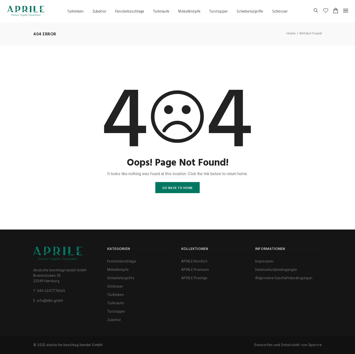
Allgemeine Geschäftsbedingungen (283, 278)
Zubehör (99, 12)
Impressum (264, 261)
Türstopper (218, 12)
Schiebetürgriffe (250, 12)
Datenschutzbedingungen (276, 270)
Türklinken (75, 12)
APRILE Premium (195, 270)
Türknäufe (161, 12)
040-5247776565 (51, 291)
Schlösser (280, 12)
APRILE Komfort (194, 261)
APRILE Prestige (194, 278)
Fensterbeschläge (129, 12)
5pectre (315, 345)
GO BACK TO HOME (177, 188)
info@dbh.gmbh (50, 301)
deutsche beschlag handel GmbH (74, 345)
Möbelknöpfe (189, 12)
